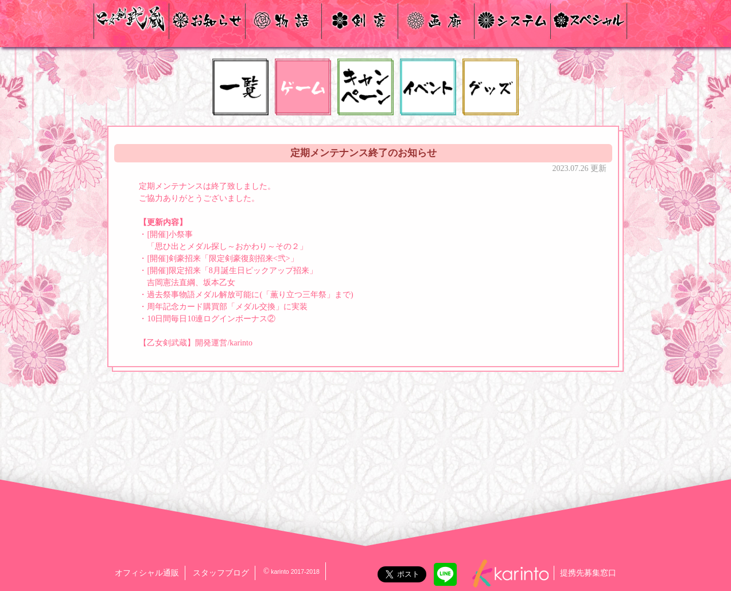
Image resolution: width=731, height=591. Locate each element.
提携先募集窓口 (588, 573)
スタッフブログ (221, 573)
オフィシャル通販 (147, 573)
